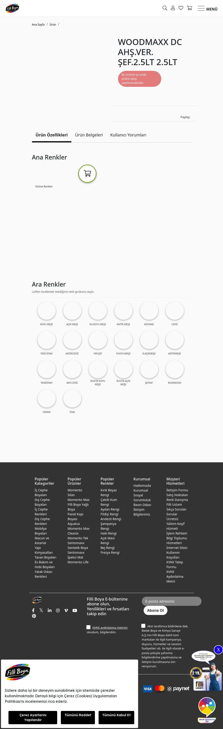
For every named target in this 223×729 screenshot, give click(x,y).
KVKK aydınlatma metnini (110, 627)
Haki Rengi (109, 533)
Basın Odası (142, 505)
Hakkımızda (142, 485)
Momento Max (79, 500)
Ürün (53, 25)
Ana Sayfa (38, 25)
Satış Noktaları (177, 495)
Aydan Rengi (110, 509)
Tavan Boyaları (45, 557)
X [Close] (218, 649)
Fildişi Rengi (109, 514)
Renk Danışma (177, 500)
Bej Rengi (108, 547)
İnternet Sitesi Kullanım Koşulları (177, 552)
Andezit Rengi (111, 519)
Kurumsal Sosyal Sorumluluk (142, 495)
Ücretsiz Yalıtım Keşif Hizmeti (176, 524)
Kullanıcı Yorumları (128, 135)
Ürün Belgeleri (89, 135)
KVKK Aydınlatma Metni (175, 576)
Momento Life (78, 562)
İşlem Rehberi (177, 533)
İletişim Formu (177, 490)
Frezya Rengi (110, 552)
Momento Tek (78, 538)
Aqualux (74, 523)
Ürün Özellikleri (52, 135)
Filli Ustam (174, 504)
